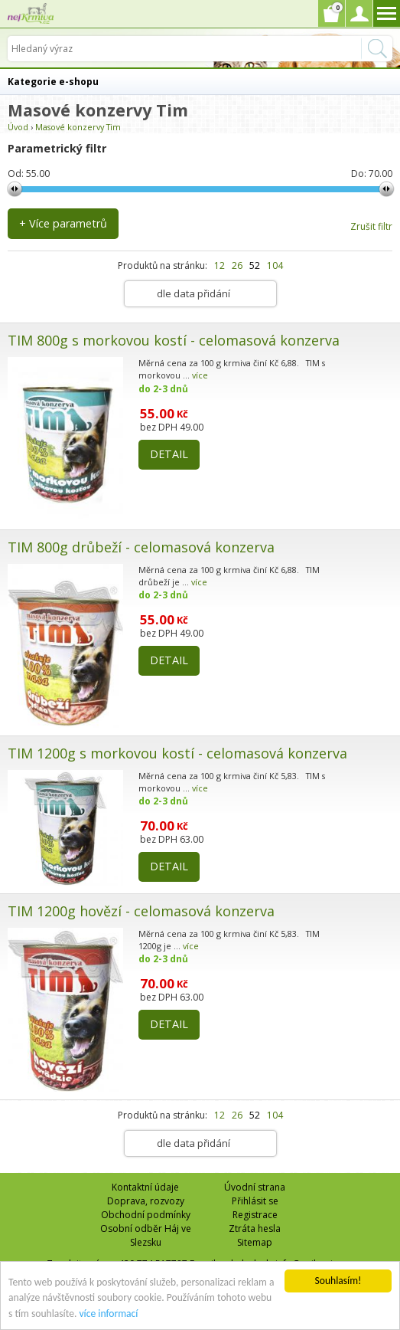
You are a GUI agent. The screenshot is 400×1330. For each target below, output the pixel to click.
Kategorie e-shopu (53, 81)
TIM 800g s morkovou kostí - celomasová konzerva (174, 340)
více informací (108, 1313)
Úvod (18, 127)
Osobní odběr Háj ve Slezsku (145, 1235)
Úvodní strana (254, 1187)
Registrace (255, 1214)
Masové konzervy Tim (78, 127)
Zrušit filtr (371, 226)
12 (219, 265)
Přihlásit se (255, 1200)
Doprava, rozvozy (145, 1200)
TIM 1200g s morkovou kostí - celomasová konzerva (177, 753)
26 (237, 265)
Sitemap (254, 1242)
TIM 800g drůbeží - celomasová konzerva (141, 547)
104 (275, 265)
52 (254, 265)
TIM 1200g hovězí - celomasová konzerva (141, 911)
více (200, 375)
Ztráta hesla (255, 1228)
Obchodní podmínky (145, 1214)
